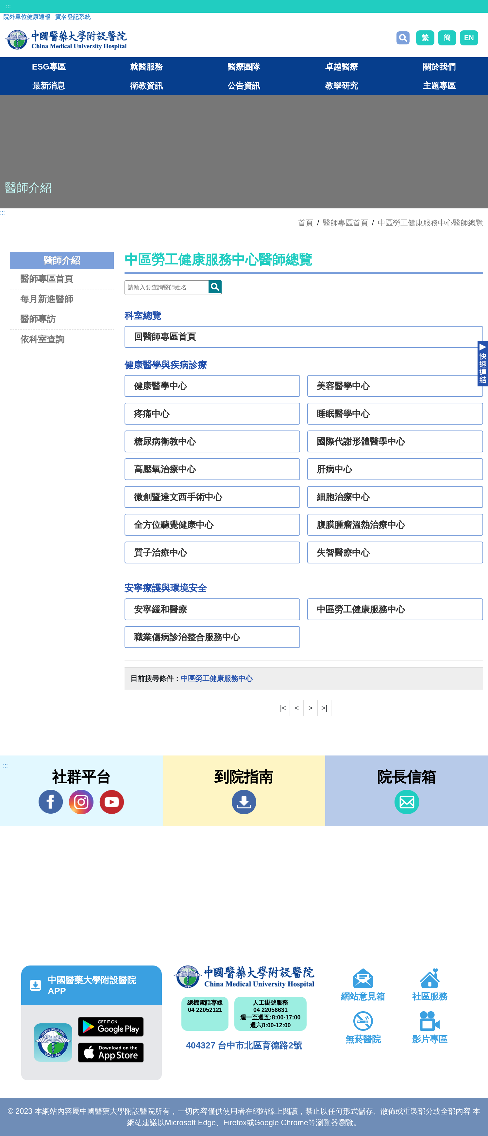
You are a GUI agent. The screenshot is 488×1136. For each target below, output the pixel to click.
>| (324, 708)
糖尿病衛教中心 (165, 441)
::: (8, 6)
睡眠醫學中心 (343, 414)
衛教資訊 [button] (146, 85)
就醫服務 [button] (146, 66)
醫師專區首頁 (46, 279)
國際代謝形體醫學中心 (361, 441)
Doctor (215, 286)
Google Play (111, 1027)
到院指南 (244, 802)
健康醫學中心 (160, 386)
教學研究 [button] (341, 85)
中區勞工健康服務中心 (361, 609)
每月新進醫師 (46, 299)
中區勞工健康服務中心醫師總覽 (430, 223)
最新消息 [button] (48, 85)
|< (283, 708)
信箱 (407, 802)
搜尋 (403, 37)
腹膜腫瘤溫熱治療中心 (361, 525)
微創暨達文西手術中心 (178, 497)
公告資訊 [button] (243, 85)
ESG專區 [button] (49, 66)
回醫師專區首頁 (165, 337)
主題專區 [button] (439, 85)
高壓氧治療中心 (165, 469)
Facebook (51, 802)
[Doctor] (173, 287)
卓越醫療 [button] (341, 66)
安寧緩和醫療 (160, 609)
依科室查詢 (42, 339)
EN (469, 38)
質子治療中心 (160, 553)
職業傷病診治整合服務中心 (187, 637)
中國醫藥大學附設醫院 (244, 977)
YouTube (111, 802)
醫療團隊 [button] (243, 66)
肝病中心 (334, 469)
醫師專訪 (38, 319)
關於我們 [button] (439, 66)
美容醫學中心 (343, 386)
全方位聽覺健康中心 (173, 525)
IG (81, 802)
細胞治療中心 (343, 497)
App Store (111, 1053)
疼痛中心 (151, 414)
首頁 (305, 223)
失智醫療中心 (343, 553)
